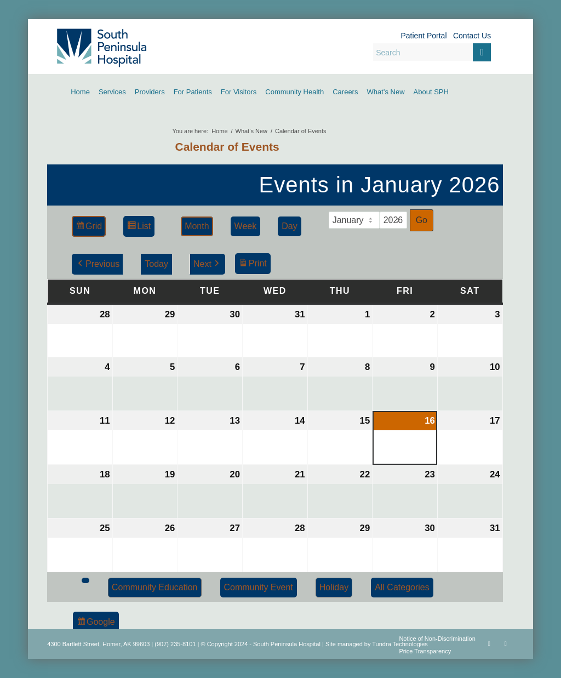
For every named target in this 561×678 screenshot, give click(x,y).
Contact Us (472, 35)
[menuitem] (80, 92)
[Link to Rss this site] (505, 643)
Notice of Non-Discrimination (437, 638)
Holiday (333, 587)
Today (156, 264)
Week (245, 226)
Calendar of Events (227, 146)
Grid (88, 228)
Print (252, 265)
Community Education (155, 587)
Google (95, 623)
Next (207, 264)
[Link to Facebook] (489, 643)
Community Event (258, 587)
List (139, 228)
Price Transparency (425, 651)
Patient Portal (423, 35)
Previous (97, 264)
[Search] (432, 52)
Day (289, 226)
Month (197, 226)
